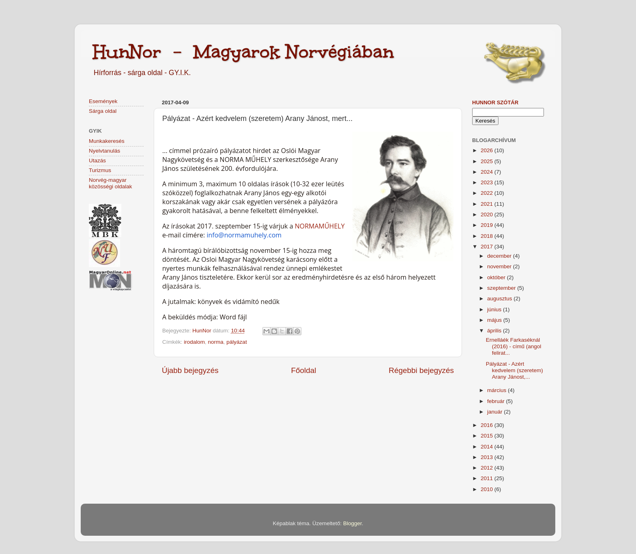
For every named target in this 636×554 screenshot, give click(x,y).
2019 (487, 225)
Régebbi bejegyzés (421, 370)
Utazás (97, 160)
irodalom (194, 342)
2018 (487, 236)
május (495, 320)
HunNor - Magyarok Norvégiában (243, 51)
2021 (487, 204)
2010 (487, 489)
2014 (487, 447)
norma (215, 342)
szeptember (502, 288)
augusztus (500, 298)
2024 (487, 172)
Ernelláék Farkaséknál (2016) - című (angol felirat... (513, 346)
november (500, 266)
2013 (487, 457)
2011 (487, 478)
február (496, 401)
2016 (487, 425)
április (495, 331)
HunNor (202, 331)
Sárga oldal (102, 111)
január (495, 412)
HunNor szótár (495, 102)
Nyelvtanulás (104, 151)
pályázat (236, 342)
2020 (487, 214)
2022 (487, 193)
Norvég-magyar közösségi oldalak (110, 183)
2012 (487, 468)
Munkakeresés (107, 141)
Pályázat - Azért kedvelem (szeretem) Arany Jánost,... (514, 370)
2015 (487, 436)
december (500, 256)
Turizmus (100, 170)
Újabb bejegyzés (190, 370)
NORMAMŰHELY (320, 226)
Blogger (352, 523)
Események (103, 101)
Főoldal (303, 370)
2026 (487, 150)
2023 (487, 182)
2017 (487, 247)
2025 (487, 161)
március (497, 390)
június (495, 309)
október (497, 277)
